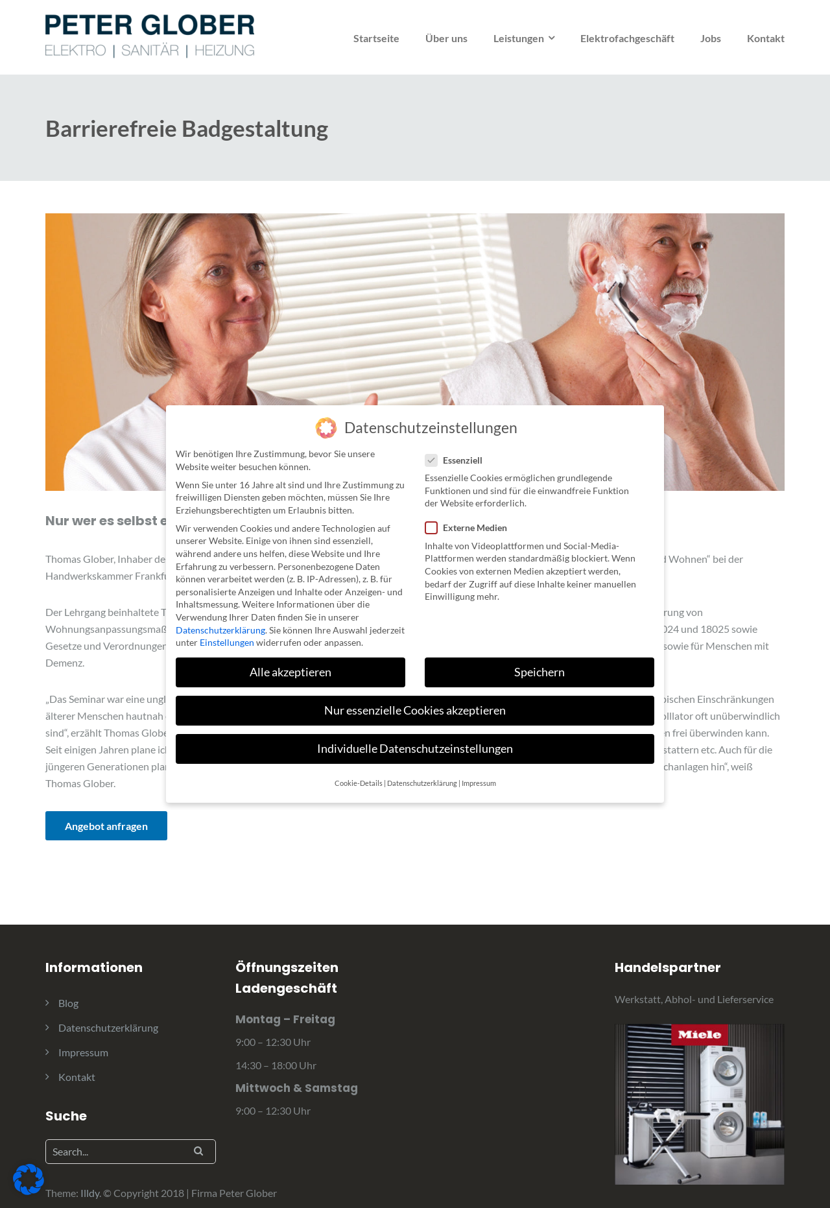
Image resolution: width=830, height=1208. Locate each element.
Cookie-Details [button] (359, 772)
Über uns (446, 38)
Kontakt (766, 38)
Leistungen (518, 38)
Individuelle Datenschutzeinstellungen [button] (415, 737)
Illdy (89, 1193)
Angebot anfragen (106, 826)
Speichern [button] (539, 660)
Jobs (710, 38)
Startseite (376, 38)
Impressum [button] (479, 772)
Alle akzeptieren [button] (290, 660)
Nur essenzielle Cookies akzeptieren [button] (415, 699)
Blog (68, 1003)
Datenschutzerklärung (108, 1027)
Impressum (83, 1052)
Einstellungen (227, 630)
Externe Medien (466, 516)
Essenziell (453, 448)
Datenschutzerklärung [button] (422, 772)
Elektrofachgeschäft (627, 38)
